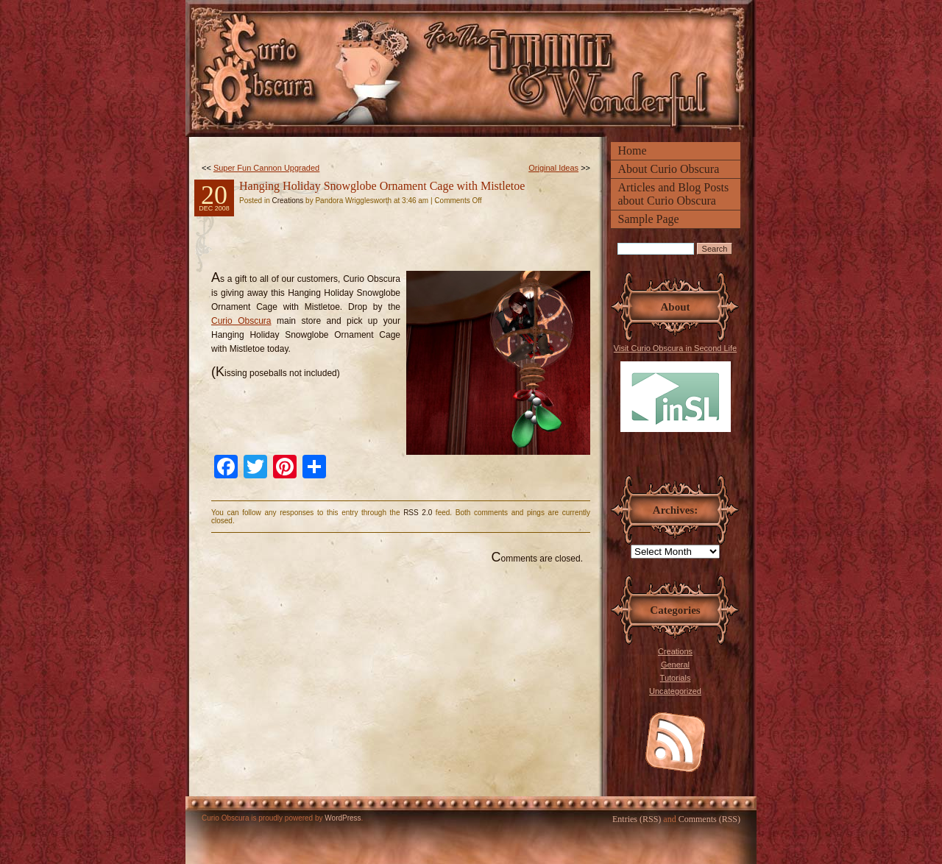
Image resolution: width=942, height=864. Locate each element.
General (675, 664)
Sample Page (648, 219)
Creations (675, 651)
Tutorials (675, 677)
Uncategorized (675, 691)
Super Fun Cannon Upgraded (266, 167)
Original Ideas (553, 167)
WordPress (343, 818)
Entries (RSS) (636, 819)
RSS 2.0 (417, 513)
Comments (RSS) (709, 819)
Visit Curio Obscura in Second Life (675, 388)
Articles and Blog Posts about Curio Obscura (673, 194)
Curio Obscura (241, 321)
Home (632, 150)
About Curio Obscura (669, 169)
